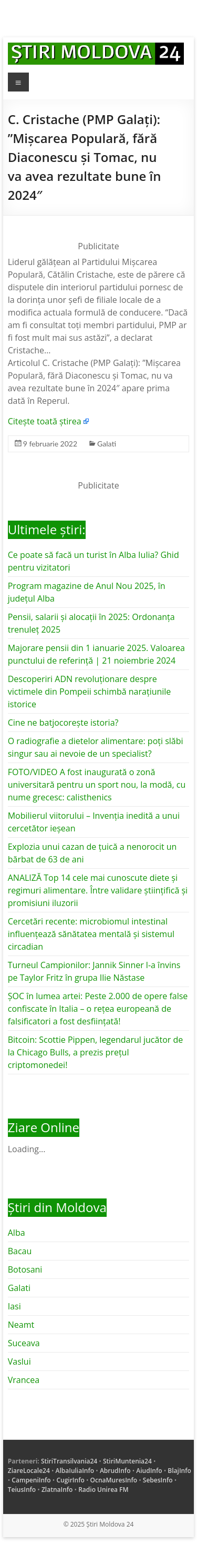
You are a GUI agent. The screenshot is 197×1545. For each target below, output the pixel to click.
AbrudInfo (115, 1470)
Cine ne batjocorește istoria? (63, 722)
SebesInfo (158, 1480)
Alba (16, 1232)
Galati (106, 443)
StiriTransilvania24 (69, 1461)
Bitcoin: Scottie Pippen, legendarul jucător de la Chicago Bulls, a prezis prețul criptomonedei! (95, 1052)
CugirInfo (70, 1480)
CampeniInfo (31, 1480)
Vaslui (19, 1361)
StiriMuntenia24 (127, 1461)
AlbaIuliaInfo (75, 1470)
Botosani (25, 1269)
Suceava (24, 1343)
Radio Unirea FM (103, 1489)
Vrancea (23, 1380)
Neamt (21, 1324)
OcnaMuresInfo (114, 1480)
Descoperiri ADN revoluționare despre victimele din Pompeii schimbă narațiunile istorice (89, 691)
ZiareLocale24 (29, 1470)
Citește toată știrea (44, 421)
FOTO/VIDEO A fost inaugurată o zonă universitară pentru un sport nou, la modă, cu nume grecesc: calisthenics (97, 784)
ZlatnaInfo (57, 1489)
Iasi (14, 1306)
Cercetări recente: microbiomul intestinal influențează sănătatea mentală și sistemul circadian (91, 934)
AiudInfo (149, 1470)
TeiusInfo (22, 1489)
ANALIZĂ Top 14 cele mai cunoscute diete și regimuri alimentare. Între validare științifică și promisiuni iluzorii (98, 890)
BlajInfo (179, 1470)
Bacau (20, 1251)
